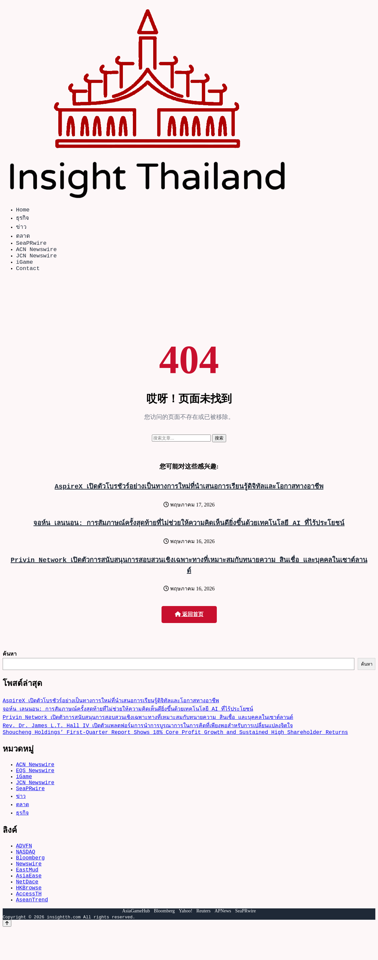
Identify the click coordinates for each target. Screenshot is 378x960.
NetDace (27, 908)
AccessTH (29, 922)
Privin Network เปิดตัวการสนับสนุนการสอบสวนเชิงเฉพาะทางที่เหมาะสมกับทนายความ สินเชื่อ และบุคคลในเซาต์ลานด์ (148, 726)
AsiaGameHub (136, 941)
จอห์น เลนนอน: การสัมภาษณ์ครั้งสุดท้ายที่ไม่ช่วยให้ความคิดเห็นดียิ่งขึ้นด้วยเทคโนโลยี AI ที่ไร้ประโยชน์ (189, 530)
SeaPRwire (31, 245)
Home (23, 210)
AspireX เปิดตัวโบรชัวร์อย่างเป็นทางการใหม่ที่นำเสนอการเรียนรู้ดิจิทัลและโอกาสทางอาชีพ (189, 493)
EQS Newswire (35, 783)
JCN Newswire (36, 260)
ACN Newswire (36, 253)
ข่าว (21, 228)
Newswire (29, 886)
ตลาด (23, 237)
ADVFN (24, 864)
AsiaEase (29, 900)
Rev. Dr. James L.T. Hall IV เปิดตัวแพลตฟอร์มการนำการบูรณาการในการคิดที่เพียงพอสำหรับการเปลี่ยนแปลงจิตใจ (148, 734)
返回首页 (189, 622)
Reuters (203, 941)
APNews (222, 941)
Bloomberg (30, 878)
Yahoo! (185, 941)
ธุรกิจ (22, 219)
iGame (24, 268)
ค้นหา (10, 661)
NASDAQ (25, 871)
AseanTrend (32, 930)
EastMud (27, 893)
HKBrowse (29, 915)
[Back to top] (7, 953)
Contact (28, 276)
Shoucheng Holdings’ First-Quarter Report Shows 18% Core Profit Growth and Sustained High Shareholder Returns (175, 742)
